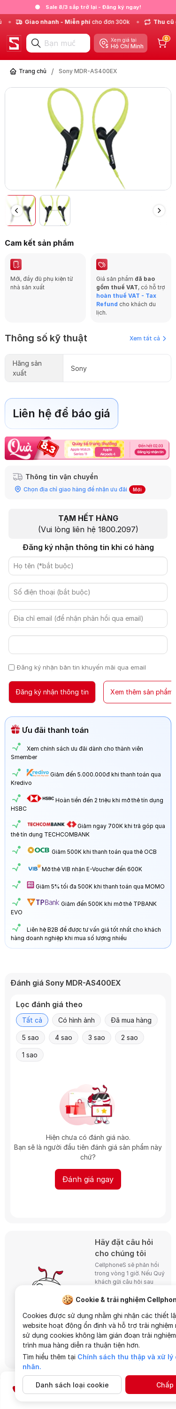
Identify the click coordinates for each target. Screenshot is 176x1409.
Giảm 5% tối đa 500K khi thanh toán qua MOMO (100, 886)
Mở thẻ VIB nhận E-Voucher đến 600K (84, 869)
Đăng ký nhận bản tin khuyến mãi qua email (81, 667)
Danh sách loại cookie (72, 1385)
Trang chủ (32, 71)
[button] (159, 211)
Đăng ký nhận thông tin (52, 692)
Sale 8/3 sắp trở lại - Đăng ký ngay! (93, 7)
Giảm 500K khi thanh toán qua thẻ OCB (104, 851)
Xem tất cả (148, 338)
